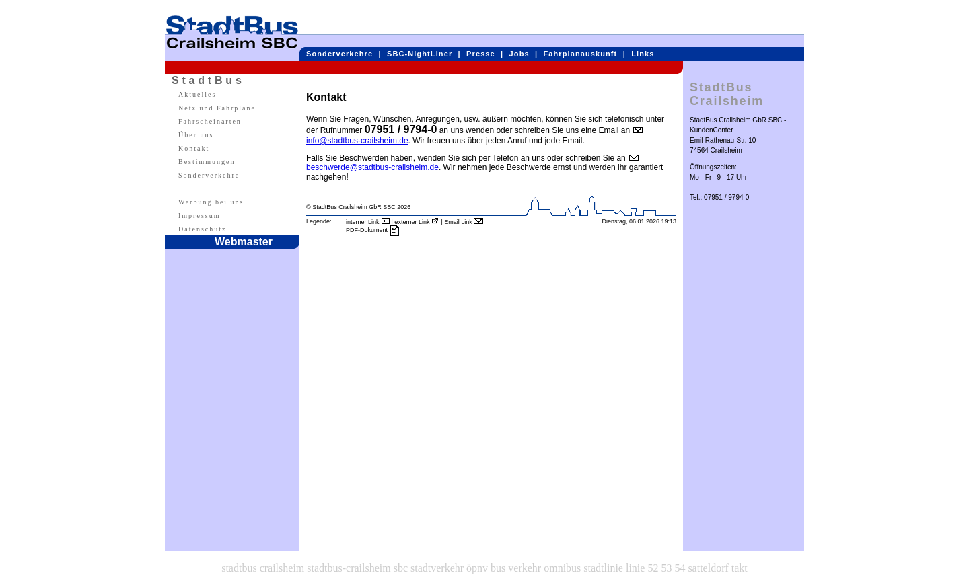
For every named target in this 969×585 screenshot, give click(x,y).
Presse (480, 54)
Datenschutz (202, 229)
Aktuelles (197, 94)
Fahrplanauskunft (581, 54)
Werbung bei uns (211, 202)
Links (642, 54)
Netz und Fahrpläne (217, 108)
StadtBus (208, 80)
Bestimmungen (207, 161)
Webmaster (244, 241)
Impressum (199, 215)
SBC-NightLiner (419, 54)
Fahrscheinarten (210, 121)
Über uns (195, 135)
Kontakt (193, 148)
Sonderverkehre (339, 54)
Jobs (519, 54)
